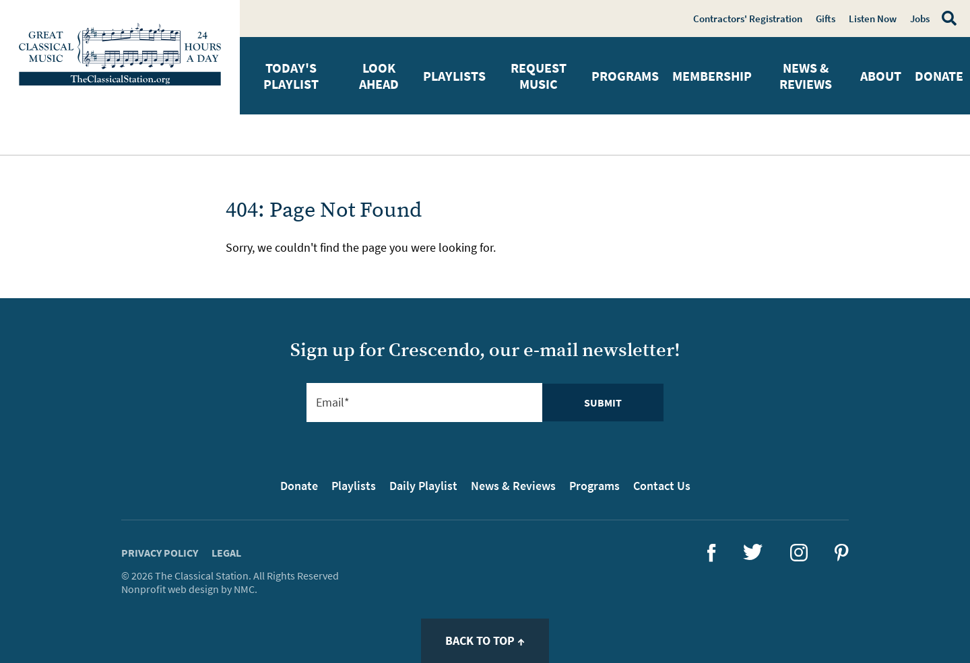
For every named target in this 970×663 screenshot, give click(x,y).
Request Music (539, 75)
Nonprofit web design (170, 589)
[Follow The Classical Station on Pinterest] (842, 557)
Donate (939, 75)
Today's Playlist (291, 75)
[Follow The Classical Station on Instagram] (799, 557)
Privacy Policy (159, 552)
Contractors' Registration (747, 18)
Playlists (454, 75)
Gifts (825, 18)
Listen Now (873, 18)
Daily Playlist (423, 485)
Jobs (920, 18)
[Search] (946, 18)
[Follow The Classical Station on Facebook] (711, 557)
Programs (625, 75)
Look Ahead (379, 75)
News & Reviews (805, 75)
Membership (712, 75)
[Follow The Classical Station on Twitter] (753, 555)
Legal (226, 552)
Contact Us (661, 485)
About (880, 75)
